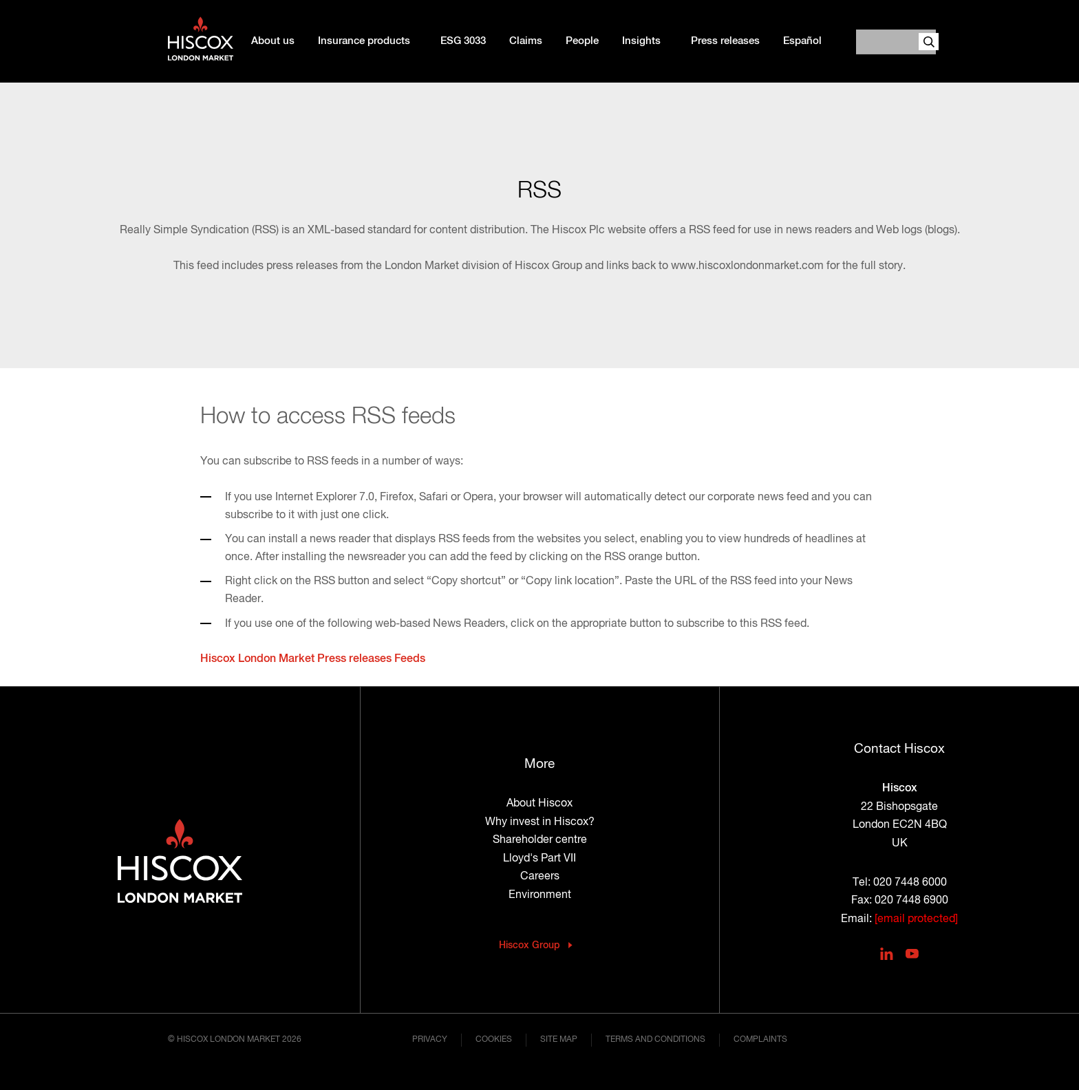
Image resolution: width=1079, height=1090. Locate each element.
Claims (525, 41)
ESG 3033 (463, 41)
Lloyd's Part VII (539, 858)
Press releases (725, 41)
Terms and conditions (655, 1040)
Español (802, 41)
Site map (558, 1040)
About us (273, 41)
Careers (539, 876)
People (582, 41)
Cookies (494, 1040)
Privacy (429, 1040)
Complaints (760, 1040)
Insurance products (364, 41)
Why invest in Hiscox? (540, 822)
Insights (641, 41)
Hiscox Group (529, 945)
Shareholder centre (540, 840)
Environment (540, 895)
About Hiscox (539, 803)
